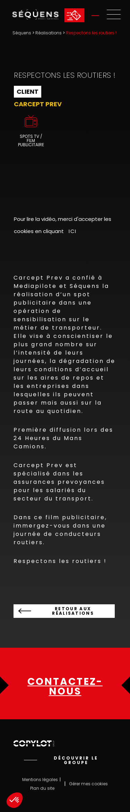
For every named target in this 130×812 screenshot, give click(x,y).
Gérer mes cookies (88, 784)
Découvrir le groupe (76, 760)
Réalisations (48, 33)
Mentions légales (40, 779)
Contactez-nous (65, 686)
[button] (14, 800)
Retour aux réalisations (73, 611)
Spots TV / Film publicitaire (31, 140)
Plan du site (42, 788)
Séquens (21, 33)
